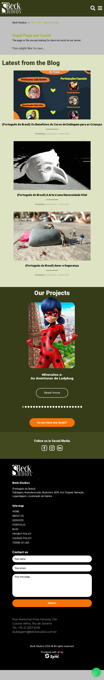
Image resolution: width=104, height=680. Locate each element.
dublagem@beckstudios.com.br (34, 632)
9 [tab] (45, 407)
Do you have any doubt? (52, 422)
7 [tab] (40, 407)
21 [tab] (78, 407)
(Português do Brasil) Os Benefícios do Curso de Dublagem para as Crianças (52, 124)
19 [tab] (73, 407)
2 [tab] (26, 407)
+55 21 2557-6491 (29, 627)
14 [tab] (59, 407)
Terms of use (20, 542)
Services (18, 520)
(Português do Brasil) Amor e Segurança (52, 265)
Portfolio (18, 524)
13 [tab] (56, 407)
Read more (52, 392)
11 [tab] (51, 407)
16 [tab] (64, 407)
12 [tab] (53, 407)
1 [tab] (23, 407)
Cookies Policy (22, 538)
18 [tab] (70, 407)
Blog (15, 529)
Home (15, 511)
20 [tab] (76, 407)
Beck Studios (19, 22)
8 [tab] (42, 407)
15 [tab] (62, 407)
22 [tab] (81, 407)
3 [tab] (28, 407)
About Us (18, 515)
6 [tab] (37, 407)
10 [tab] (48, 407)
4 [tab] (31, 407)
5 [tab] (34, 407)
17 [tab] (67, 407)
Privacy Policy (21, 533)
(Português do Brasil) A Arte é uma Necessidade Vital (52, 195)
